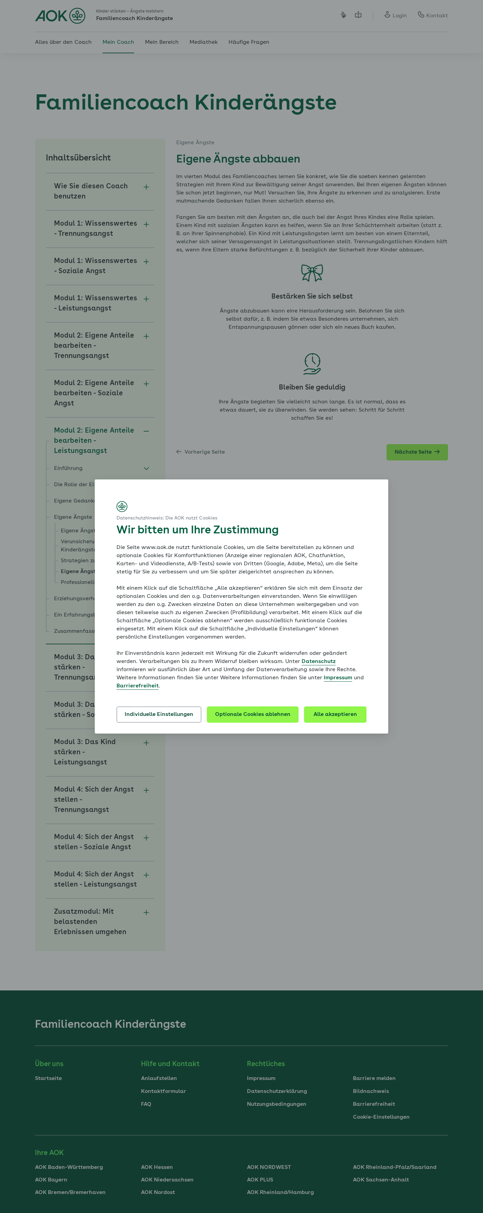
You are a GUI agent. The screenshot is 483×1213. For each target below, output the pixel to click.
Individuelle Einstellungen (159, 714)
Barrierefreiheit (138, 686)
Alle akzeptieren (335, 714)
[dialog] (241, 606)
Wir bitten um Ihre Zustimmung (198, 530)
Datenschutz (319, 661)
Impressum (338, 678)
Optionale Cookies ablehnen (252, 714)
